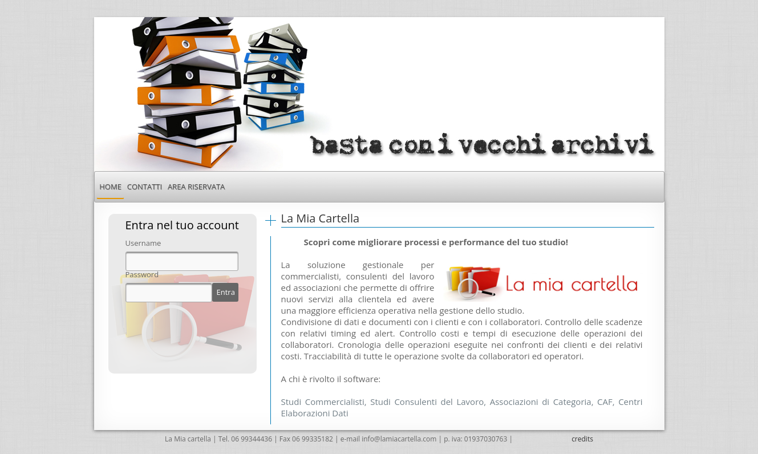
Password (142, 274)
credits (582, 439)
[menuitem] (110, 187)
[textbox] (181, 261)
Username (143, 243)
